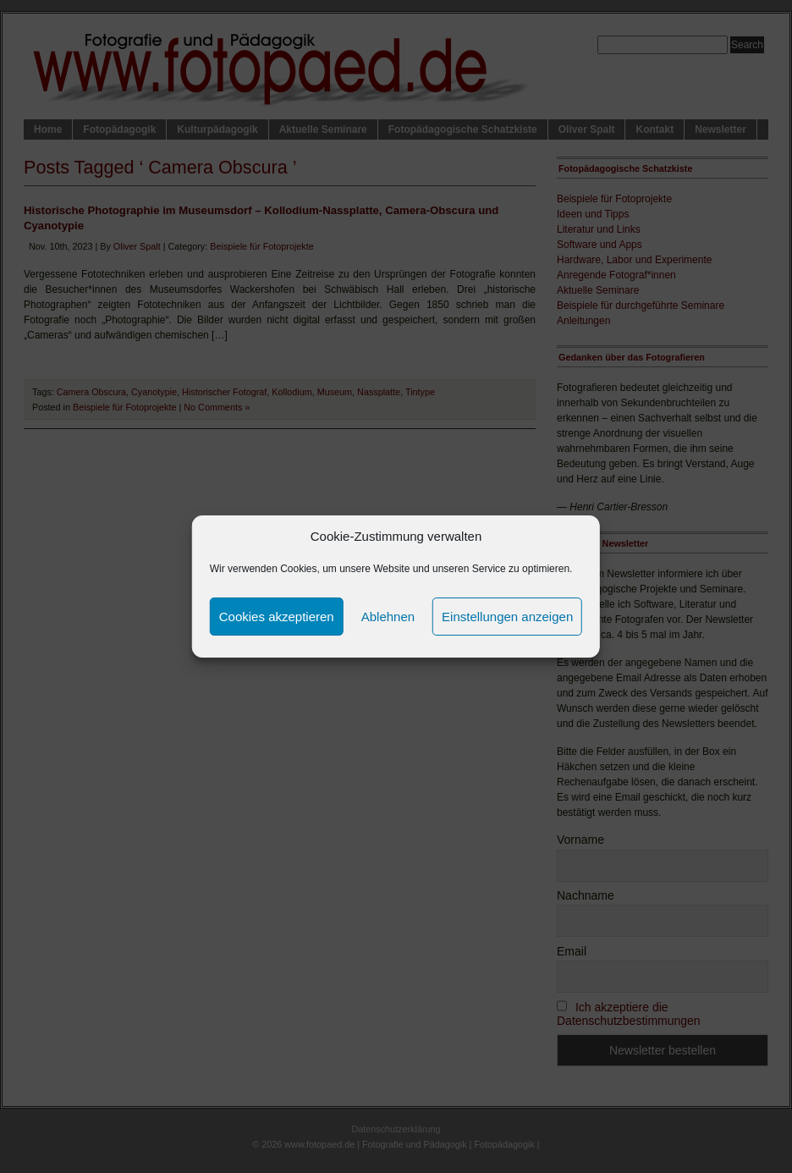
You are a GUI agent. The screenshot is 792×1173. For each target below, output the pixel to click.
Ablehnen (388, 616)
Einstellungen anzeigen (507, 616)
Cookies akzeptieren (276, 616)
